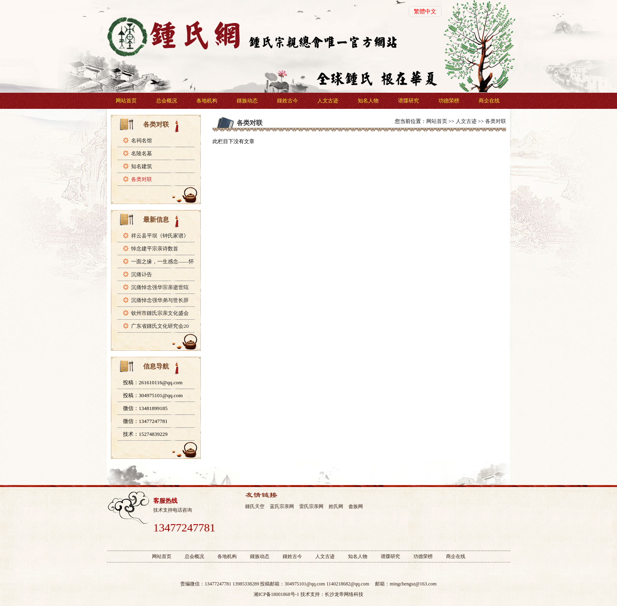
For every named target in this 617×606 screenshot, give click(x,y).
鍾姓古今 (287, 101)
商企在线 (489, 101)
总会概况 (166, 101)
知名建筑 (141, 166)
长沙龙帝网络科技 (344, 594)
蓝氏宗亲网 (282, 506)
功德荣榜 (448, 101)
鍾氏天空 (255, 506)
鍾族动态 (247, 101)
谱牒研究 (408, 101)
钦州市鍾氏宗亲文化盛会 (160, 313)
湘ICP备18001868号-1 (276, 594)
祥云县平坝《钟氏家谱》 (160, 236)
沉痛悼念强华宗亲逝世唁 (160, 287)
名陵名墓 (141, 153)
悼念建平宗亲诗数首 (154, 249)
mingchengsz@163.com (413, 584)
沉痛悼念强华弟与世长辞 (160, 300)
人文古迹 (327, 101)
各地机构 (206, 101)
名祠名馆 (141, 140)
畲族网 (355, 506)
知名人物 (368, 101)
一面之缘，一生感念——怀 (162, 261)
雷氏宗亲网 (311, 506)
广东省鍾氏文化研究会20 (160, 326)
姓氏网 (336, 506)
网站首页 (126, 101)
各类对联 (141, 179)
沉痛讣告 (141, 274)
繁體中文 (425, 11)
